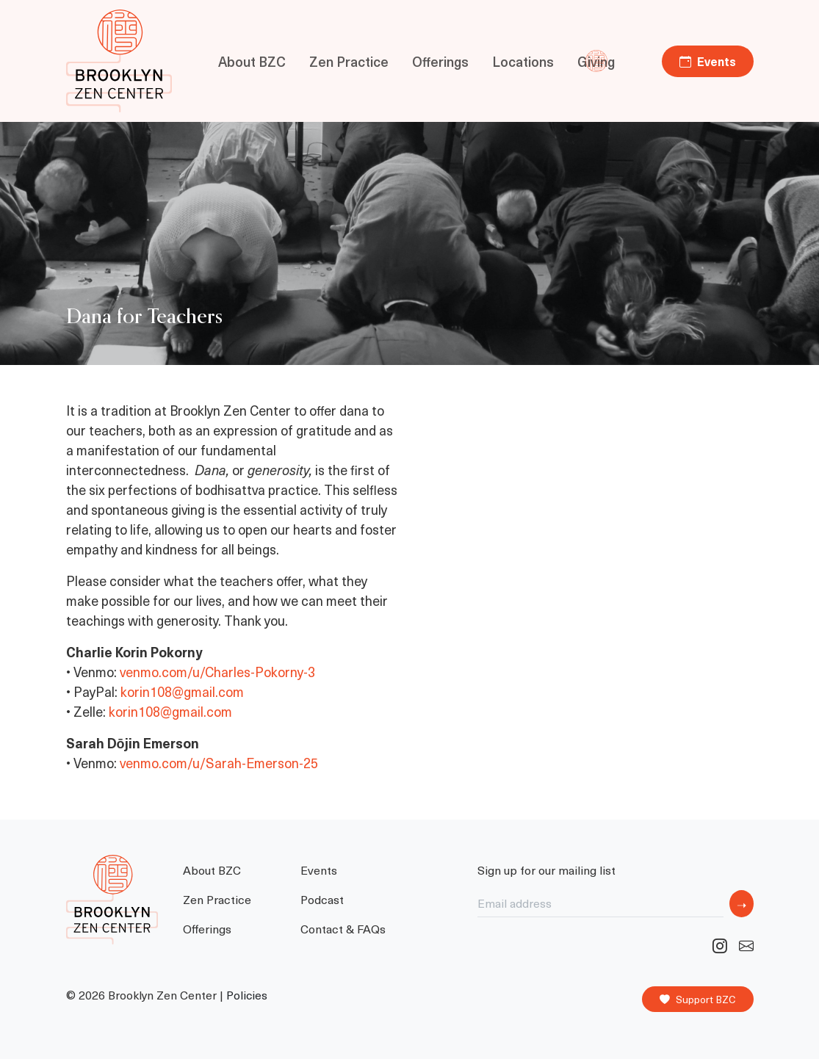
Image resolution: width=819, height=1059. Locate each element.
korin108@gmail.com (182, 691)
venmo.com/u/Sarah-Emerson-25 (219, 763)
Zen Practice (349, 61)
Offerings (440, 61)
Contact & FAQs (343, 928)
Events (707, 61)
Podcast (322, 899)
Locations (523, 61)
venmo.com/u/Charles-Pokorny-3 (217, 672)
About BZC (252, 61)
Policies (246, 994)
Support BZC (698, 999)
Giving (596, 61)
